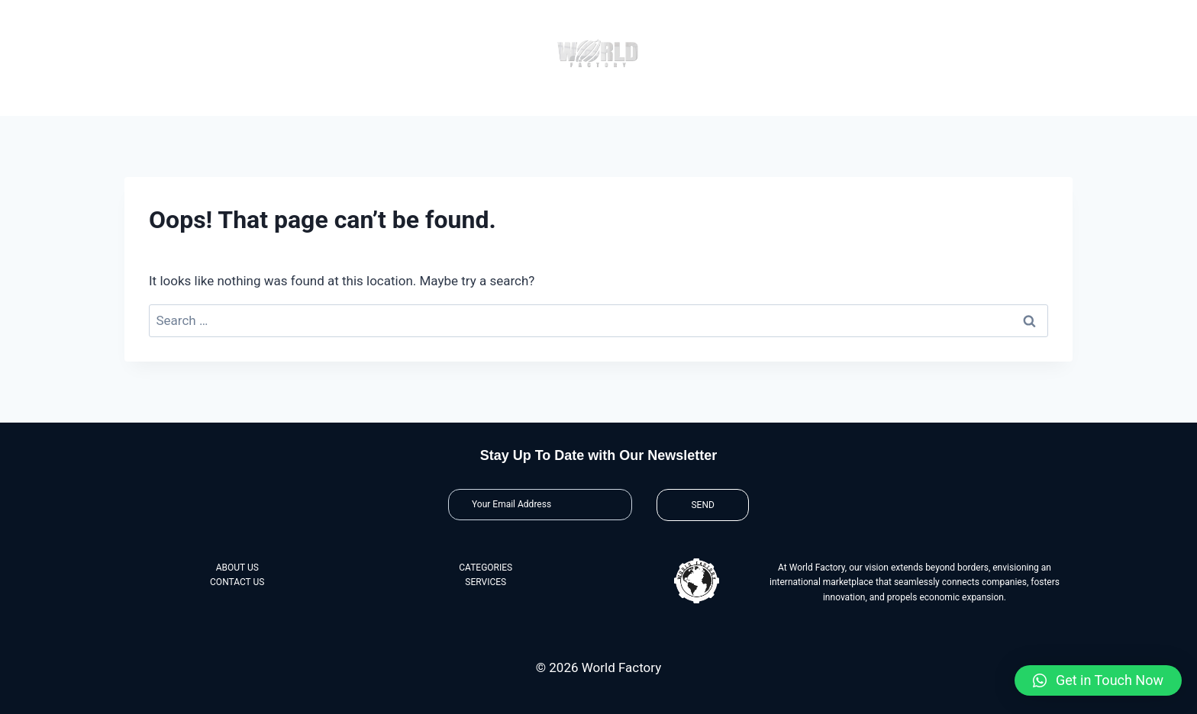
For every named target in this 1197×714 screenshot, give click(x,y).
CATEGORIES (485, 567)
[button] (1098, 680)
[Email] (540, 504)
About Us (346, 102)
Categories (513, 102)
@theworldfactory (997, 11)
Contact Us (845, 102)
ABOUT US (237, 567)
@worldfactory (918, 11)
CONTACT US (237, 582)
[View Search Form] (1061, 12)
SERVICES (485, 582)
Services (679, 102)
